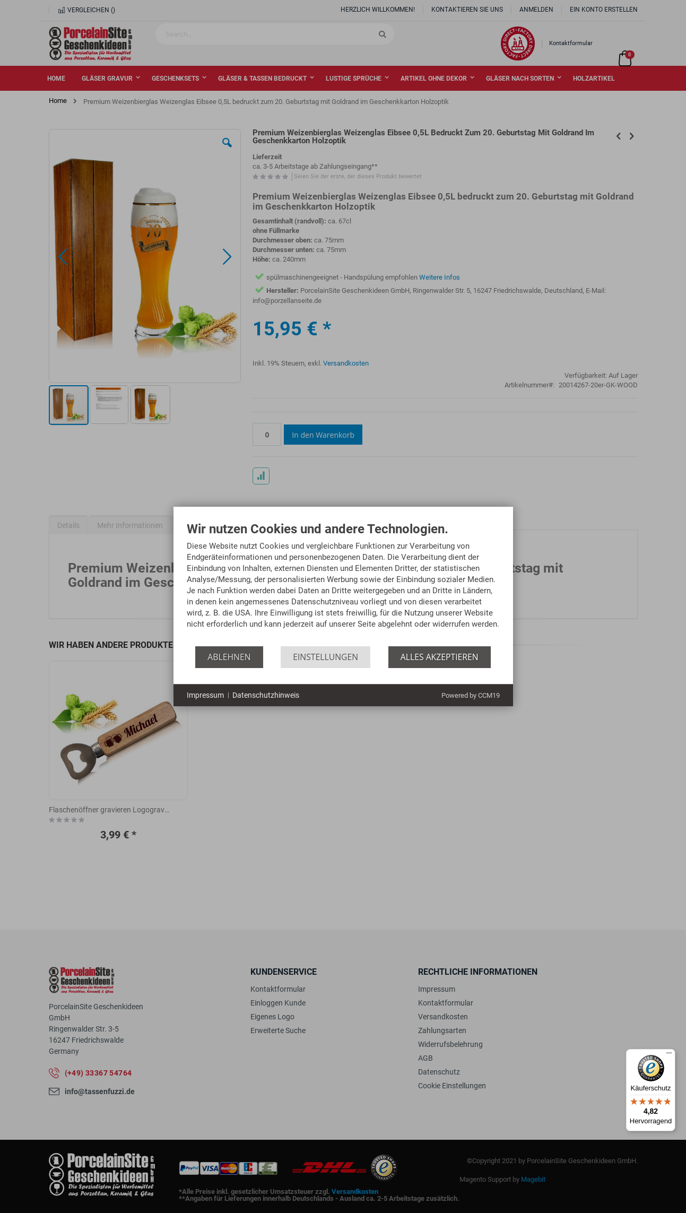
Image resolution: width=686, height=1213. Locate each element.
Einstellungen (325, 657)
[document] (343, 584)
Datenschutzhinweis (265, 695)
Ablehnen (228, 657)
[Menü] (669, 1055)
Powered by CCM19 (470, 695)
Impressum (205, 695)
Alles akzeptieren (440, 657)
